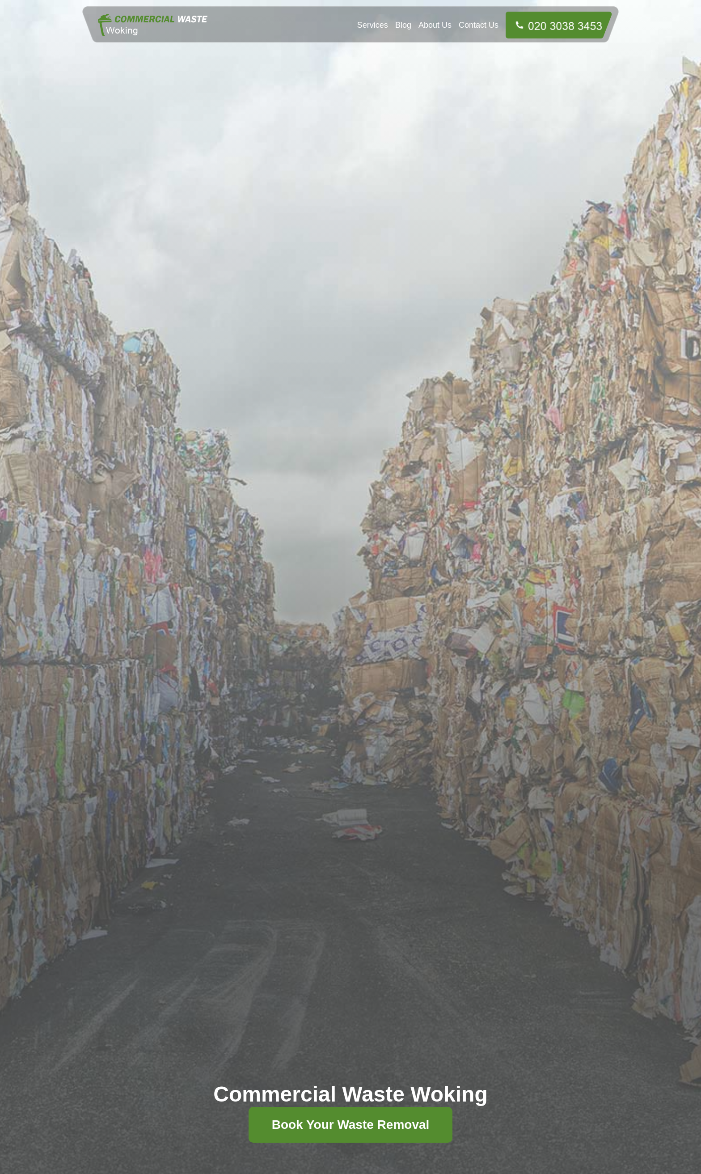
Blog (403, 25)
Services (372, 25)
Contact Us (478, 25)
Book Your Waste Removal (351, 1125)
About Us (435, 25)
